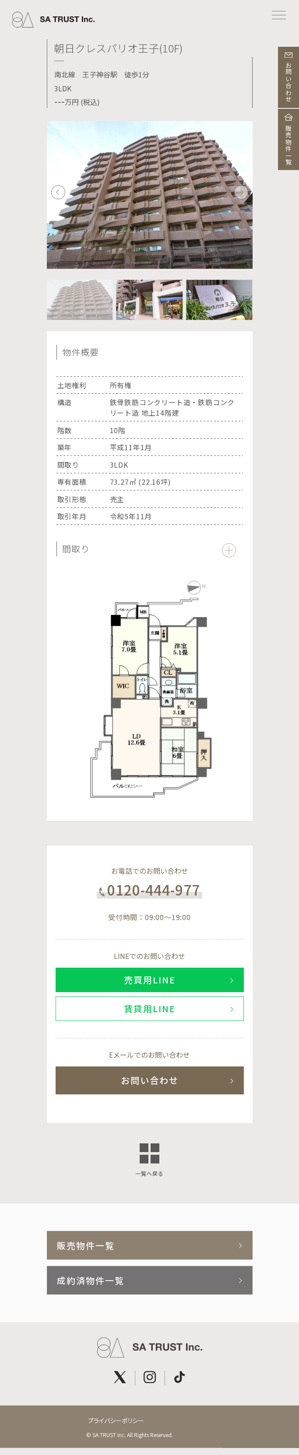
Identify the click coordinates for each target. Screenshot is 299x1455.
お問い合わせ (150, 1080)
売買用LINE (150, 979)
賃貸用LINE (150, 1008)
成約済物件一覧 (90, 1283)
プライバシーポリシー (116, 1423)
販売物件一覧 (86, 1248)
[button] (241, 193)
